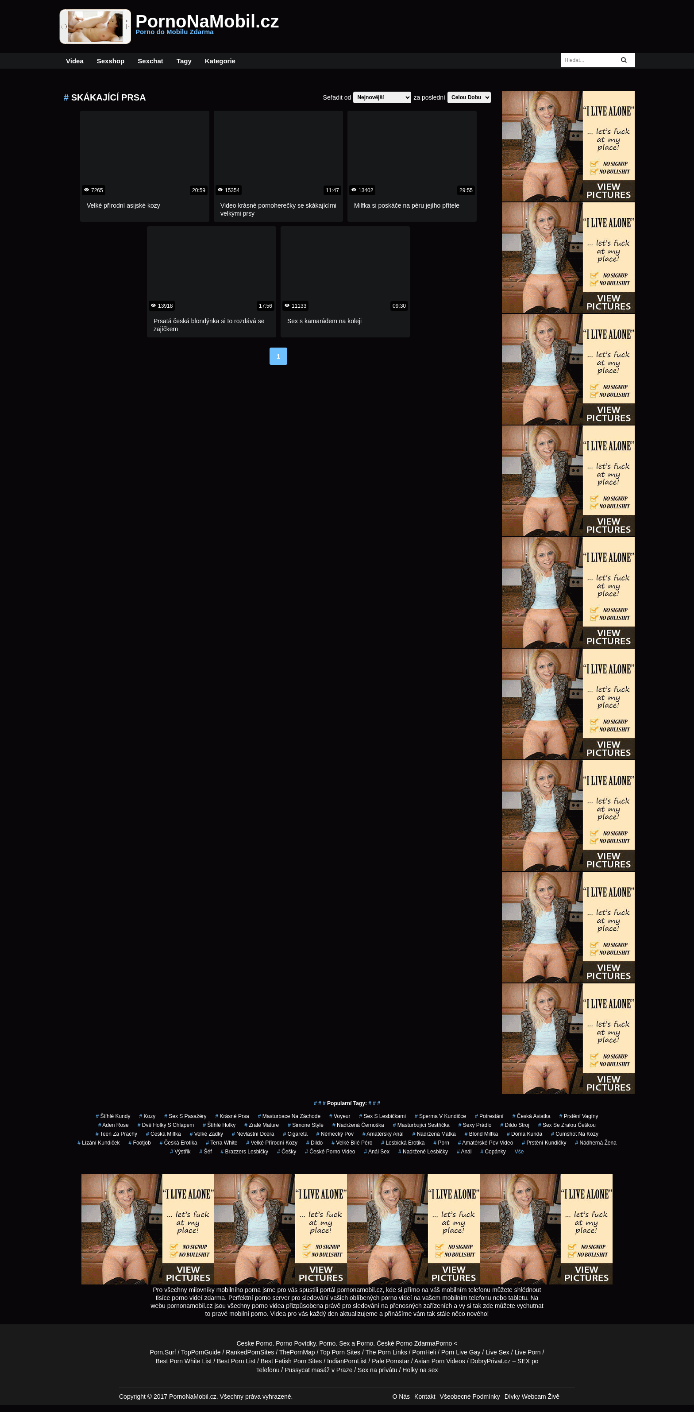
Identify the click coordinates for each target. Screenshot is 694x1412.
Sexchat (150, 61)
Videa (75, 61)
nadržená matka (434, 1134)
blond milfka (481, 1134)
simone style (306, 1125)
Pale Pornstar (390, 1361)
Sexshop (111, 61)
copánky (492, 1152)
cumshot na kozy (574, 1134)
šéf (206, 1152)
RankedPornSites (250, 1352)
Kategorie (220, 61)
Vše (519, 1152)
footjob (140, 1143)
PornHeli (424, 1352)
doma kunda (524, 1134)
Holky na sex (420, 1369)
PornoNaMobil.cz (207, 26)
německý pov (335, 1134)
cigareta (295, 1134)
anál (464, 1152)
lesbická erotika (402, 1143)
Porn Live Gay (461, 1352)
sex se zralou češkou (567, 1125)
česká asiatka (532, 1116)
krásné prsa (232, 1116)
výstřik (180, 1152)
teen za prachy (116, 1134)
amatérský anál (383, 1134)
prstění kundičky (544, 1143)
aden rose (113, 1125)
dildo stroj (515, 1125)
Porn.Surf (163, 1352)
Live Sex (497, 1352)
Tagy (184, 61)
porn (441, 1143)
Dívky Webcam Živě (532, 1396)
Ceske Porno (255, 1343)
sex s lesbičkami (382, 1116)
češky (286, 1152)
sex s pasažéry (185, 1116)
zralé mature (261, 1125)
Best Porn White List (183, 1361)
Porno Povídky (296, 1343)
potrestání (489, 1116)
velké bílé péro (352, 1143)
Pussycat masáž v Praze (318, 1369)
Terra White (221, 1143)
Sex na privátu (377, 1369)
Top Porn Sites (340, 1352)
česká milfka (163, 1134)
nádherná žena (595, 1143)
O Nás (401, 1396)
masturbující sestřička (421, 1125)
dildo (314, 1143)
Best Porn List (236, 1361)
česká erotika (178, 1143)
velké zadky (206, 1134)
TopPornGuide (201, 1352)
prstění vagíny (578, 1116)
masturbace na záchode (289, 1116)
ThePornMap (297, 1352)
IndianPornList (347, 1361)
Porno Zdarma (416, 1343)
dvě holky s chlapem (166, 1125)
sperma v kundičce (440, 1116)
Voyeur (339, 1116)
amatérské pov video (485, 1143)
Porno (327, 1343)
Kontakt (424, 1396)
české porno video (330, 1152)
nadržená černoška (358, 1125)
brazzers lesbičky (244, 1152)
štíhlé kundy (113, 1116)
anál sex (376, 1152)
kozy (147, 1116)
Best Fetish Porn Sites (291, 1361)
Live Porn (528, 1352)
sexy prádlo (475, 1125)
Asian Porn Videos (439, 1361)
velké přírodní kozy (272, 1143)
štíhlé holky (219, 1125)
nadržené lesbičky (423, 1152)
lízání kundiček (98, 1143)
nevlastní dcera (253, 1134)
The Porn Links (386, 1352)
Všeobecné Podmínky (470, 1396)
